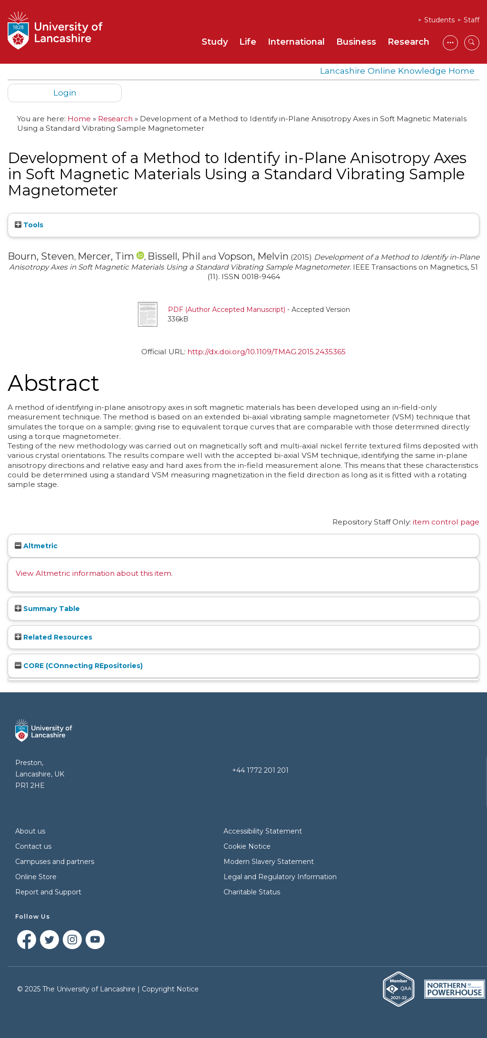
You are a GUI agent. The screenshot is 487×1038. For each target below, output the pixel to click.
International (296, 42)
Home (79, 118)
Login (65, 92)
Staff (471, 20)
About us (30, 831)
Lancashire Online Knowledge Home (397, 71)
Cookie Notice (247, 846)
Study (215, 42)
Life (247, 42)
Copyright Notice (170, 989)
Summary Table (47, 608)
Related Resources (53, 637)
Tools (29, 225)
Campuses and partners (54, 861)
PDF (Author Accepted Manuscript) (226, 309)
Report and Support (48, 892)
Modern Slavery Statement (269, 861)
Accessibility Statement (263, 831)
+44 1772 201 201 (260, 770)
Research (408, 42)
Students (439, 20)
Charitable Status (252, 892)
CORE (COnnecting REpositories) (79, 665)
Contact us (33, 846)
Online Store (36, 877)
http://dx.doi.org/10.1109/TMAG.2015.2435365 (266, 351)
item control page (446, 521)
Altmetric (36, 546)
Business (356, 42)
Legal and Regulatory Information (280, 877)
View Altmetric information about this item (93, 573)
